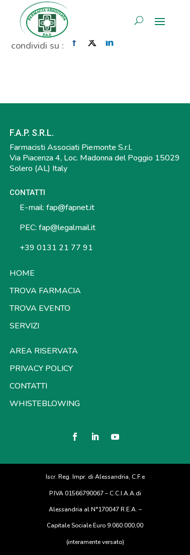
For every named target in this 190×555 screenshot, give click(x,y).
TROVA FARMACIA (45, 290)
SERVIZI (24, 325)
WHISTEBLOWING (45, 403)
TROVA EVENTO (40, 308)
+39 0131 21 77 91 (55, 247)
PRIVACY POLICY (41, 368)
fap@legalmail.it (67, 227)
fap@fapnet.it (70, 207)
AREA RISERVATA (44, 350)
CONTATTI (28, 386)
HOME (22, 273)
